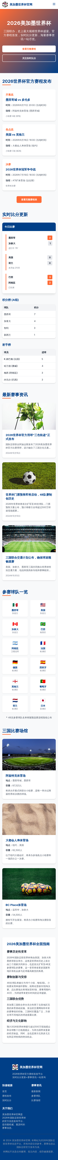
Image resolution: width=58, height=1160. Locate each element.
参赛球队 (35, 1095)
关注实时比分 (29, 58)
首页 (4, 1091)
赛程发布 (6, 1095)
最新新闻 (35, 1091)
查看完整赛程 (29, 48)
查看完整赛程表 (29, 199)
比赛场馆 (35, 1100)
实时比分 (6, 1100)
